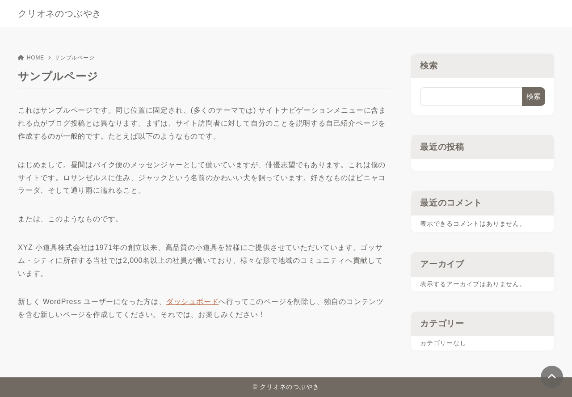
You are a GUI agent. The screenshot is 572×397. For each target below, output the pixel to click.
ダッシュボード (192, 301)
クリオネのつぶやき (59, 13)
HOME (31, 58)
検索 (429, 65)
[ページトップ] (552, 377)
